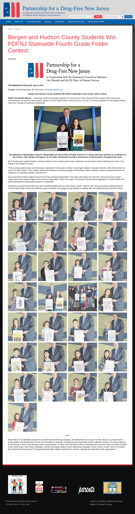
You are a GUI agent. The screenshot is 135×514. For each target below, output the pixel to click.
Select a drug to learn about (78, 16)
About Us (19, 22)
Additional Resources (114, 501)
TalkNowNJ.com (33, 22)
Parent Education (76, 22)
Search (128, 16)
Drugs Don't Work (96, 22)
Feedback (102, 501)
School (48, 22)
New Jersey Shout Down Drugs (61, 490)
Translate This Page (105, 504)
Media (17, 29)
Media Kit (93, 504)
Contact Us (94, 501)
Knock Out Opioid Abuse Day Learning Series (112, 488)
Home (8, 22)
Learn (98, 16)
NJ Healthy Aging (17, 484)
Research (59, 22)
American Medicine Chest (39, 487)
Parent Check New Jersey (86, 490)
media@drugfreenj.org (53, 90)
